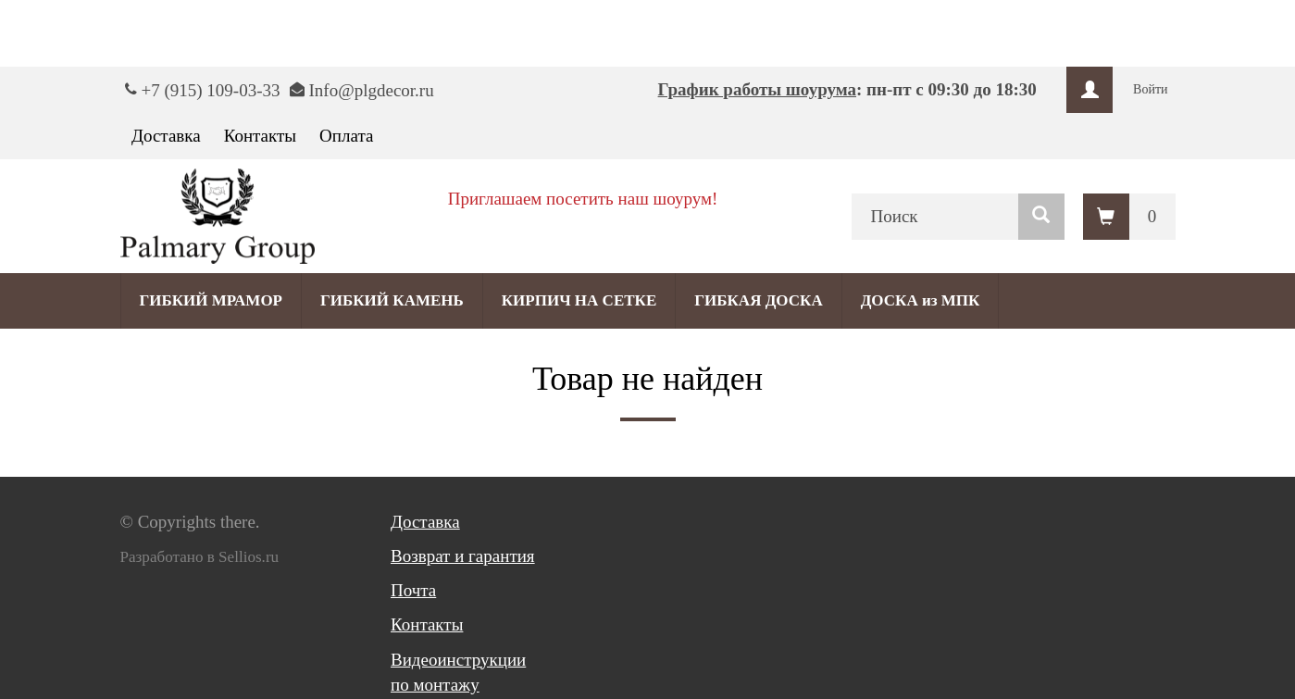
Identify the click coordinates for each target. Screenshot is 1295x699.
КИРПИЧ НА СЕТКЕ (579, 300)
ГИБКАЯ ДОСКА (758, 300)
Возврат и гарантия (463, 556)
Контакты (260, 135)
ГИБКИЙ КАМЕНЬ (392, 300)
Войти (1150, 89)
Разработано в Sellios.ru (200, 557)
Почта (413, 590)
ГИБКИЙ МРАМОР (211, 300)
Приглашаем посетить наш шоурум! (583, 198)
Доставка (166, 135)
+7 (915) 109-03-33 (211, 90)
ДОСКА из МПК (920, 300)
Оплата (346, 135)
